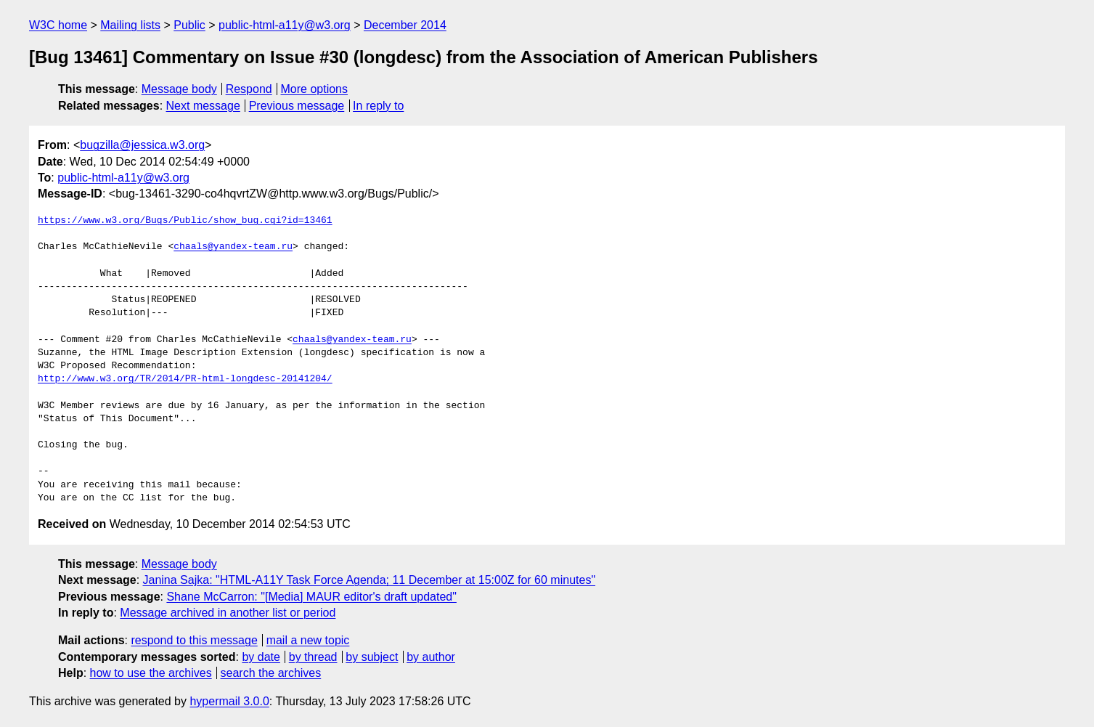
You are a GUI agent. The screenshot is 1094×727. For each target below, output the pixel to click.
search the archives (271, 673)
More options (314, 89)
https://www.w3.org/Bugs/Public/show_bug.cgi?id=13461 (185, 220)
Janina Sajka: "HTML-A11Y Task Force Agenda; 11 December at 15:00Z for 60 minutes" (369, 580)
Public (189, 25)
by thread (313, 657)
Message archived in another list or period (227, 612)
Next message (203, 105)
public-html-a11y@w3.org (285, 25)
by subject (372, 657)
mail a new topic (308, 640)
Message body (179, 89)
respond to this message (194, 640)
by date (260, 657)
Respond (249, 89)
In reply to (378, 105)
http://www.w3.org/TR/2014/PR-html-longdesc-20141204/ (185, 379)
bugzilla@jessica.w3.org (142, 145)
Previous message (297, 105)
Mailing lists (130, 25)
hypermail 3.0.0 (229, 701)
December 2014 (405, 25)
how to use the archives (151, 673)
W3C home (58, 25)
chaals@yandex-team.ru (233, 246)
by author (431, 657)
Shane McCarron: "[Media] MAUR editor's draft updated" (311, 596)
